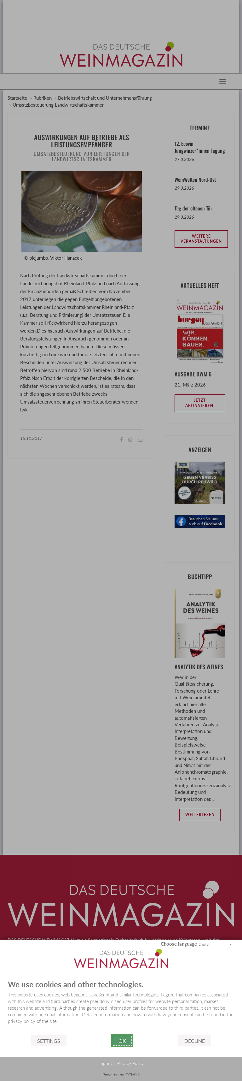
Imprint (105, 1063)
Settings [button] (48, 1041)
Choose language (179, 944)
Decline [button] (194, 1041)
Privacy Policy (130, 1063)
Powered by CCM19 (121, 1074)
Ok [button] (122, 1041)
